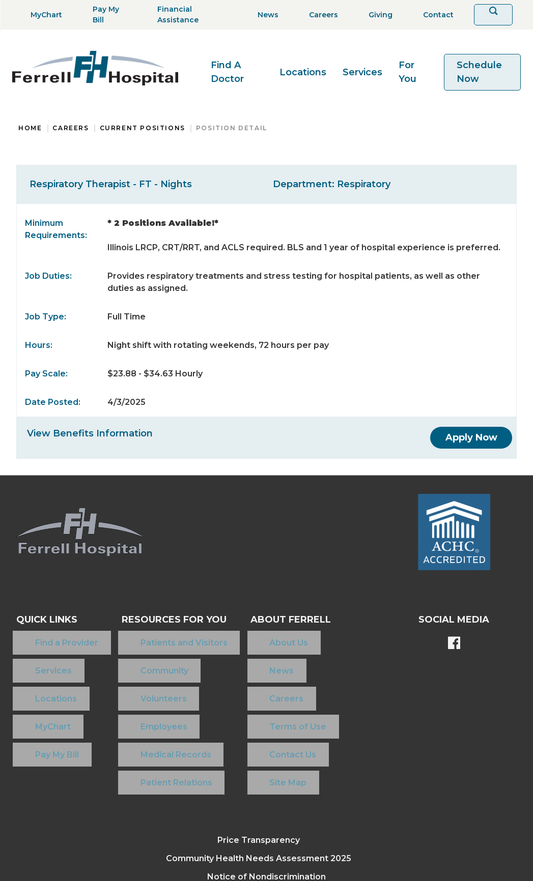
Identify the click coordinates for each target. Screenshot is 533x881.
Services (362, 72)
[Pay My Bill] (106, 15)
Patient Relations (144, 718)
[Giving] (377, 15)
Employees (131, 685)
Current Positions (142, 128)
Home (30, 128)
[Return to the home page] (95, 68)
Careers (70, 128)
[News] (265, 15)
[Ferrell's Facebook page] (454, 644)
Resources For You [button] (160, 619)
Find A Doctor (227, 72)
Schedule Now (479, 72)
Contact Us (264, 702)
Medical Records (143, 702)
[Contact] (435, 15)
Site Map (259, 718)
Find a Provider (47, 636)
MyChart (34, 685)
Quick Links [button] (46, 619)
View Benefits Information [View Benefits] (90, 433)
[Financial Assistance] (189, 15)
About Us (260, 636)
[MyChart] (43, 15)
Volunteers (131, 669)
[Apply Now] (471, 437)
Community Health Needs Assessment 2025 (258, 788)
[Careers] (320, 15)
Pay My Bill (38, 702)
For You (407, 72)
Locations (302, 72)
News (253, 653)
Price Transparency (258, 770)
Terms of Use (269, 685)
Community (132, 653)
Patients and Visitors (151, 636)
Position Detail (231, 128)
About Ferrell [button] (281, 619)
